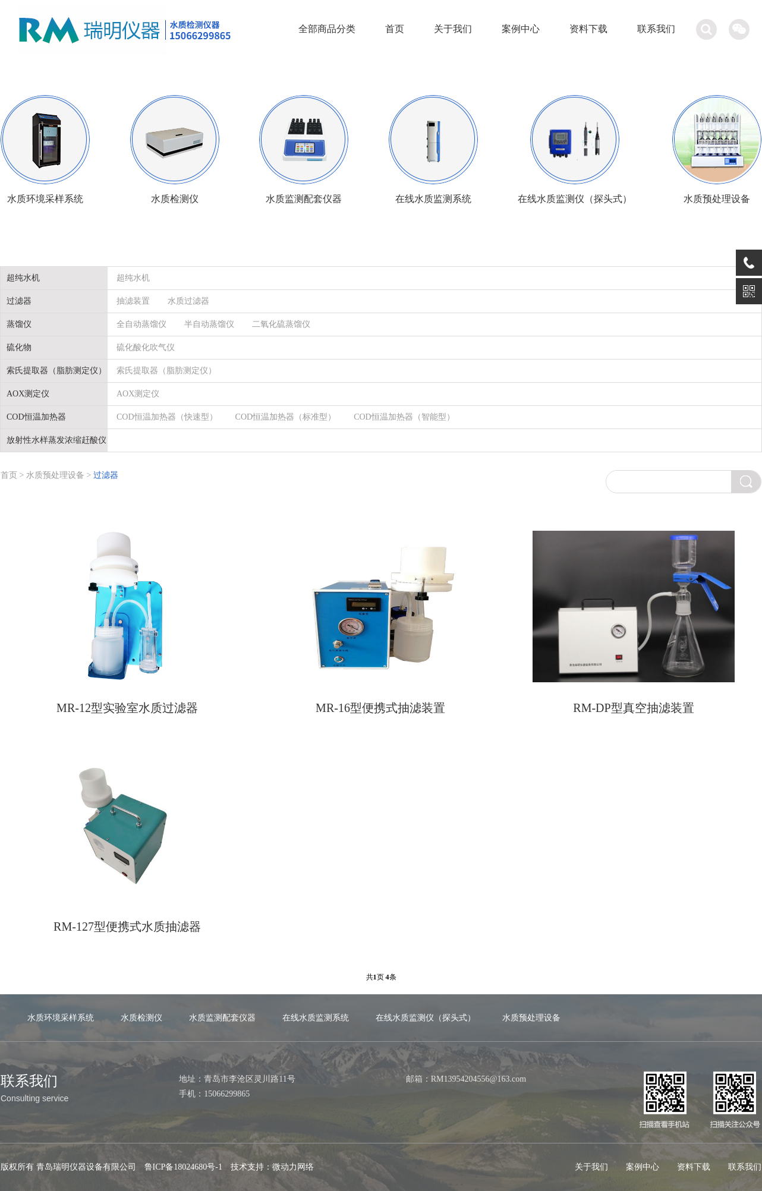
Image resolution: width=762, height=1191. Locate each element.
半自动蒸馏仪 (209, 324)
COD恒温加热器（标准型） (285, 416)
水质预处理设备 (56, 475)
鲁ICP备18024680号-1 (183, 1166)
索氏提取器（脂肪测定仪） (166, 370)
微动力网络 (293, 1166)
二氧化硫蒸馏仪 (281, 324)
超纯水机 (133, 277)
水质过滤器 (188, 301)
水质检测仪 (141, 1017)
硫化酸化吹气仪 (145, 347)
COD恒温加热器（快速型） (167, 416)
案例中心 (521, 29)
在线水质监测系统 (315, 1017)
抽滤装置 (133, 301)
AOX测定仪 (137, 393)
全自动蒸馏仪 (141, 324)
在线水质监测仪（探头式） (426, 1017)
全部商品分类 (326, 29)
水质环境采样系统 (60, 1017)
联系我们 (656, 29)
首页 (394, 29)
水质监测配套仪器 (222, 1017)
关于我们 (453, 29)
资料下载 (588, 29)
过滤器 (105, 475)
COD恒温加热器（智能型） (404, 416)
